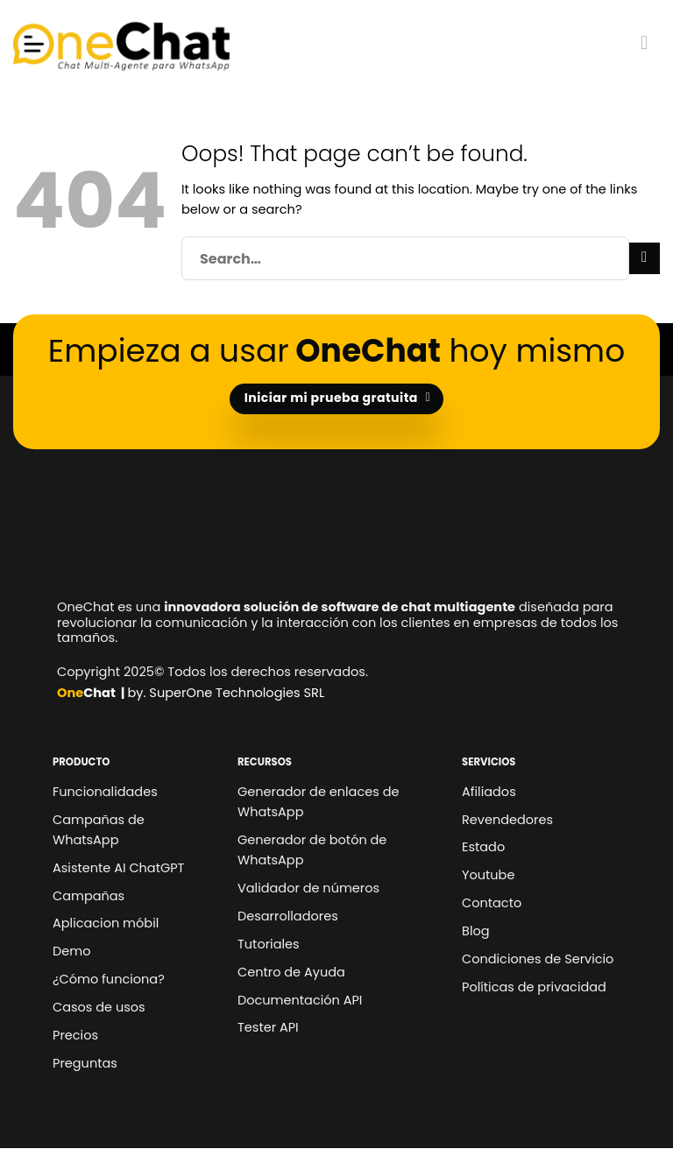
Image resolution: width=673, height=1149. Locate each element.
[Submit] (644, 258)
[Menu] (650, 43)
